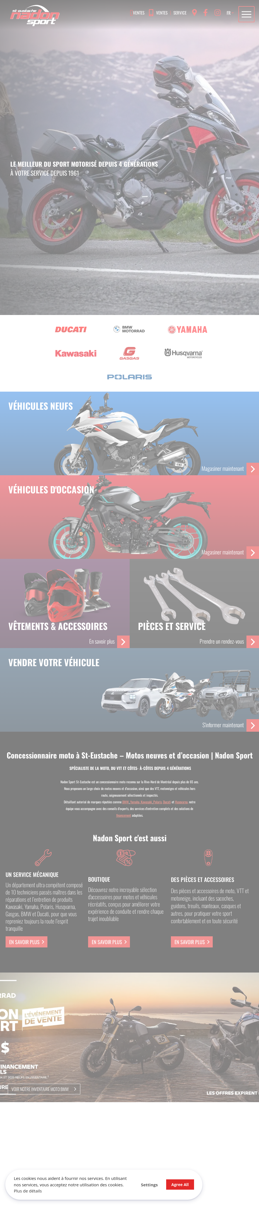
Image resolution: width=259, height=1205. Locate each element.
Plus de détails (28, 1191)
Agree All (178, 1184)
